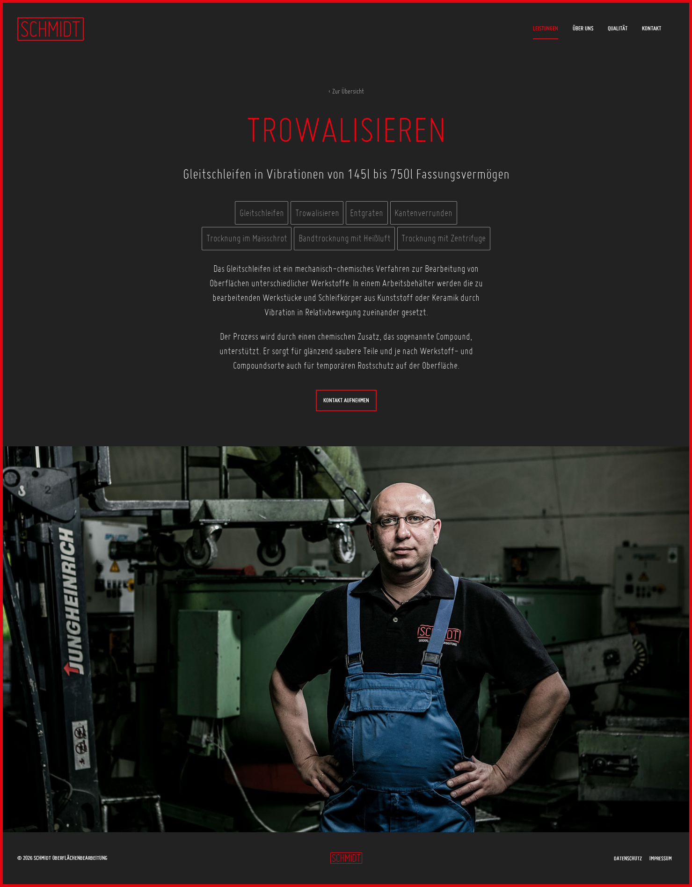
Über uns (583, 28)
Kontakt (651, 28)
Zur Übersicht (348, 91)
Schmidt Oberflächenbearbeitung (50, 29)
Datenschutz (628, 858)
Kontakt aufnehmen (346, 400)
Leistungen (545, 28)
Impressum (660, 858)
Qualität (617, 28)
